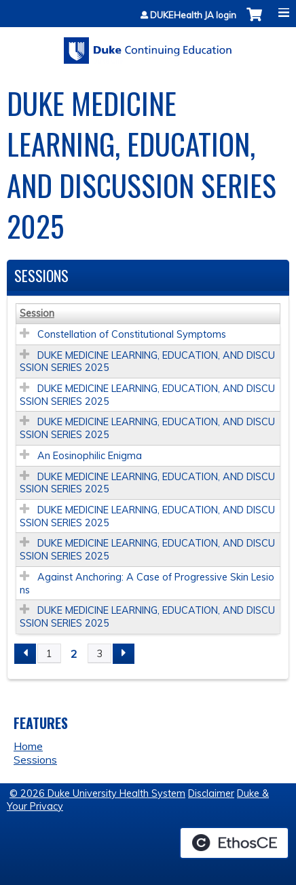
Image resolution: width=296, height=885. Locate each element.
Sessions (35, 759)
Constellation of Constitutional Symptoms (131, 334)
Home (28, 746)
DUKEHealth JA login (193, 15)
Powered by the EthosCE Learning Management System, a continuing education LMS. (234, 843)
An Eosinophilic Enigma (89, 456)
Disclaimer (211, 793)
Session (37, 313)
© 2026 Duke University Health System (97, 793)
